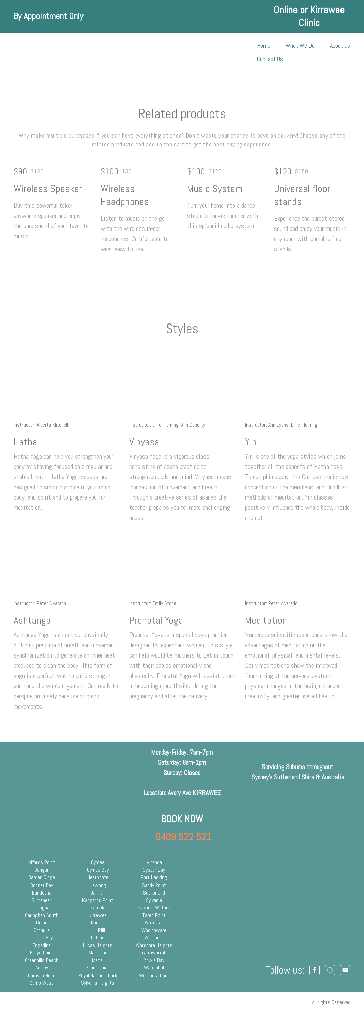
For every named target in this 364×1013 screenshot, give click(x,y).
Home (263, 45)
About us (340, 45)
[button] (314, 970)
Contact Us (270, 59)
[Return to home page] (35, 52)
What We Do (300, 45)
